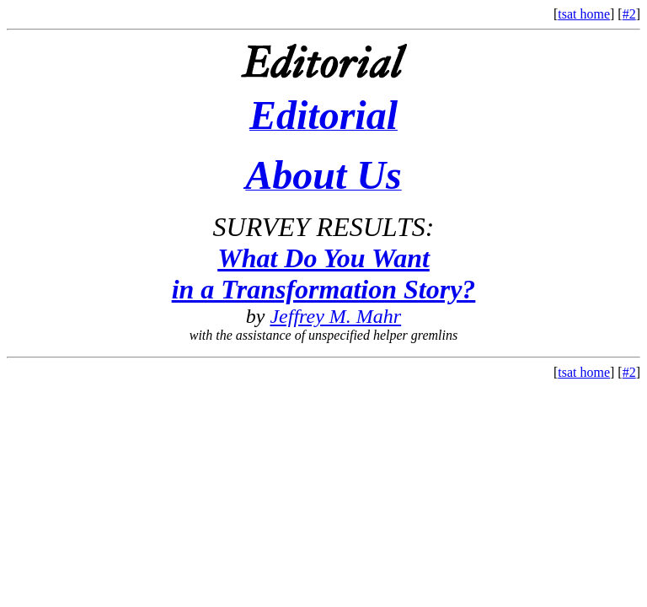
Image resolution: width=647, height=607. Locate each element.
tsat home (584, 14)
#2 (629, 14)
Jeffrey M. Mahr (335, 316)
